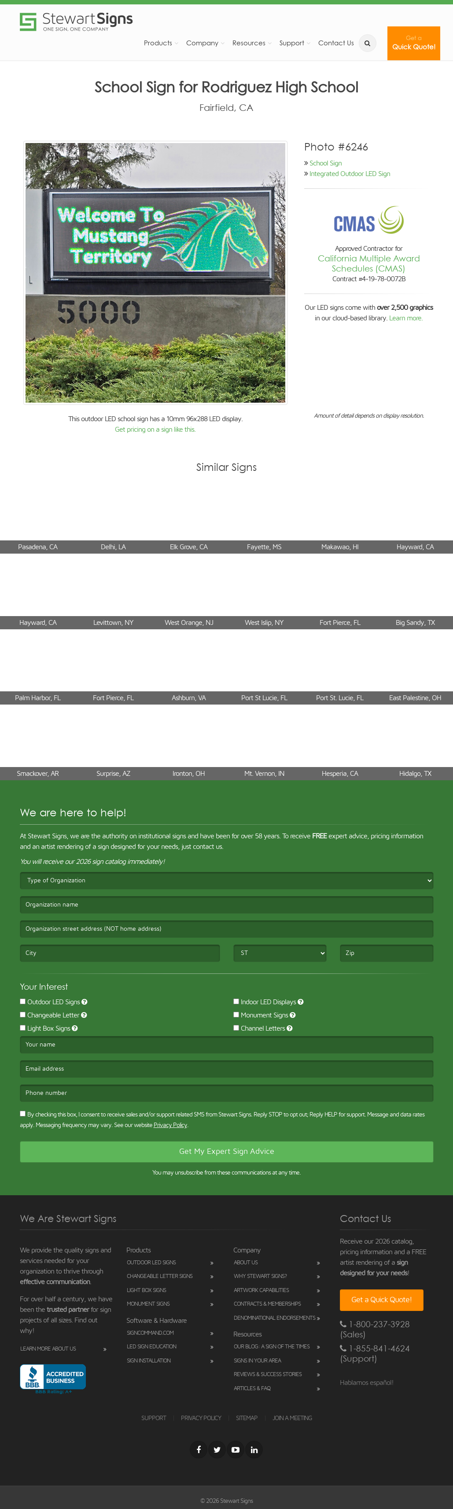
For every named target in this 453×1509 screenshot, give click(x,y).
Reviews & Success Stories (268, 1374)
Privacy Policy (170, 1125)
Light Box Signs (45, 1028)
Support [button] (292, 43)
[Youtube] (235, 1449)
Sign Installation (148, 1361)
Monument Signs (260, 1015)
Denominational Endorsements (274, 1318)
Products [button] (158, 43)
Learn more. (406, 318)
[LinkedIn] (254, 1449)
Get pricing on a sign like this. (155, 429)
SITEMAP (247, 1418)
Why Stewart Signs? (260, 1276)
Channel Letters (259, 1028)
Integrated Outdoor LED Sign (349, 173)
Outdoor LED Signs (50, 1002)
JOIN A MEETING (292, 1418)
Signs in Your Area (257, 1361)
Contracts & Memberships (267, 1304)
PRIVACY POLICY (201, 1418)
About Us (246, 1263)
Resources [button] (248, 43)
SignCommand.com (150, 1333)
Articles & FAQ (252, 1389)
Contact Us (336, 43)
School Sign (325, 163)
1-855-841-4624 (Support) (375, 1354)
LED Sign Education (151, 1347)
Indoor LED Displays (264, 1002)
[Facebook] (198, 1449)
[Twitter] (217, 1449)
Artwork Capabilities (261, 1290)
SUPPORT (153, 1418)
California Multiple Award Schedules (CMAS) (369, 263)
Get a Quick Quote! (381, 1300)
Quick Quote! (413, 43)
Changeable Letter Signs (159, 1276)
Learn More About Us (48, 1349)
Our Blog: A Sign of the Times (271, 1347)
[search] (367, 43)
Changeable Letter (49, 1015)
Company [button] (202, 43)
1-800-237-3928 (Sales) (375, 1329)
